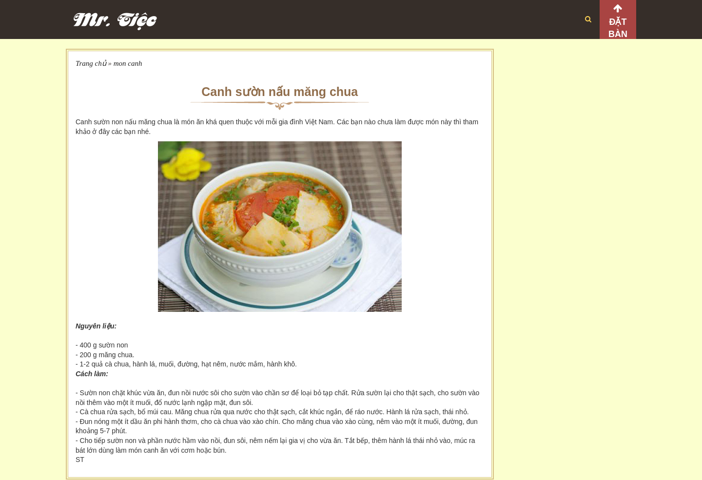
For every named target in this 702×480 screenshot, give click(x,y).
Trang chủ (91, 63)
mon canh (128, 63)
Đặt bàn (617, 28)
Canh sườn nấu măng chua (279, 91)
